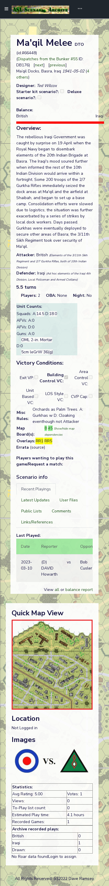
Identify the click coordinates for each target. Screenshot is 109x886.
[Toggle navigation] (78, 9)
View (49, 589)
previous (57, 65)
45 (50, 428)
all (57, 589)
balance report (79, 589)
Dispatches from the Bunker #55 (48, 59)
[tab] (36, 489)
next (39, 65)
